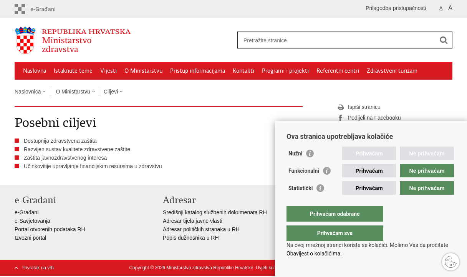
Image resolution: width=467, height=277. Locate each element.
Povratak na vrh (38, 267)
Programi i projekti (285, 70)
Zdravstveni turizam (392, 70)
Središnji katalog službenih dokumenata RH (215, 212)
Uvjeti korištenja (272, 267)
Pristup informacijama (197, 70)
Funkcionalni (303, 186)
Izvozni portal (30, 238)
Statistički (300, 203)
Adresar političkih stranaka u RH (201, 229)
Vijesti (108, 70)
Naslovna (34, 70)
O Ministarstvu (143, 70)
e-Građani (26, 212)
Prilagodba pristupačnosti (396, 8)
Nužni (295, 169)
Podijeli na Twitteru (365, 128)
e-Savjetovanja (32, 221)
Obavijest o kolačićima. (314, 253)
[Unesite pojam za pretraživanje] (337, 40)
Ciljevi (111, 91)
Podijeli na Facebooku (369, 118)
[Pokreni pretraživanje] (443, 40)
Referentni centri (337, 70)
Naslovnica (28, 91)
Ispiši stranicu (359, 107)
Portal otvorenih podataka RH (50, 229)
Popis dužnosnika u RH (191, 238)
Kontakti (243, 70)
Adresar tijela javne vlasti (192, 221)
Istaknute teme (73, 70)
